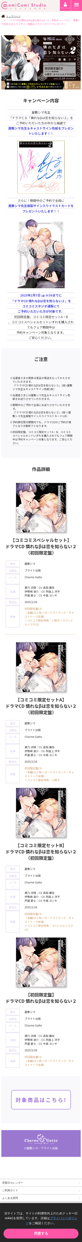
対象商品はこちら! (41, 1100)
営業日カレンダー (12, 1182)
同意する (41, 1233)
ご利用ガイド (10, 1190)
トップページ (13, 16)
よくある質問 (10, 1198)
